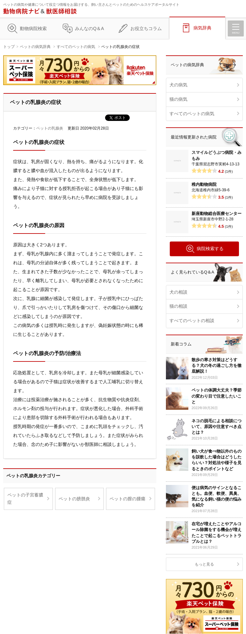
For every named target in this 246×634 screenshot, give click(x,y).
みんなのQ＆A (89, 28)
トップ (9, 46)
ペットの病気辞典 (35, 46)
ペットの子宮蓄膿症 (25, 498)
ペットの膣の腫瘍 (127, 498)
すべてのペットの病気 (76, 46)
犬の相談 (178, 292)
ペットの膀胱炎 (74, 498)
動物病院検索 (33, 28)
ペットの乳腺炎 (49, 128)
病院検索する (204, 249)
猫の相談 (178, 306)
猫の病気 (178, 99)
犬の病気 (178, 84)
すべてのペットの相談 (191, 320)
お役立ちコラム (146, 28)
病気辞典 (202, 27)
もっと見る (204, 564)
